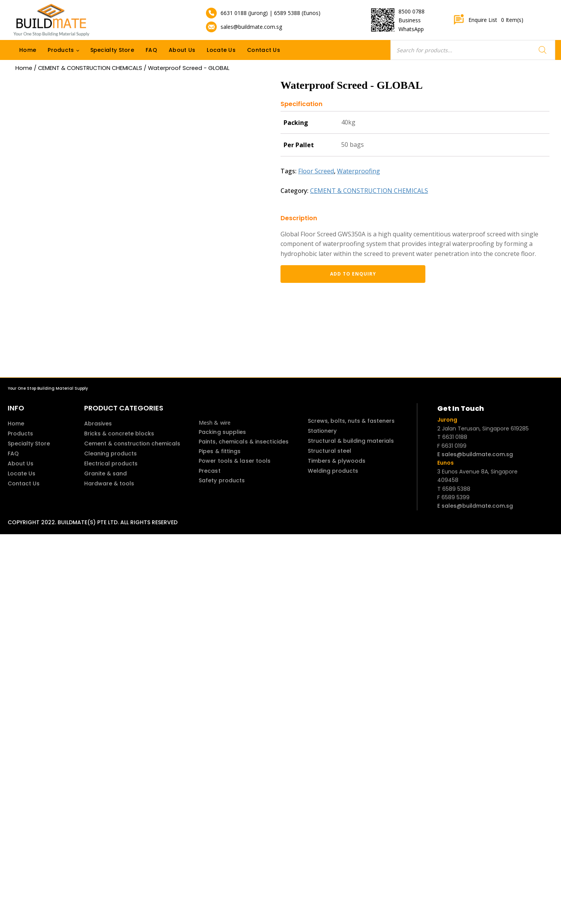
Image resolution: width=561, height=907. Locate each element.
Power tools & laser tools (235, 461)
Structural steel (329, 451)
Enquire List (488, 20)
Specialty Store (112, 50)
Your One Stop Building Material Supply (48, 388)
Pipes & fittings (220, 451)
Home (27, 50)
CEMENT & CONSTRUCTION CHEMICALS (90, 68)
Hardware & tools (109, 483)
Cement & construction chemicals (132, 443)
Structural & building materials (351, 441)
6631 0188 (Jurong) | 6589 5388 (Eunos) (270, 13)
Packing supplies (222, 432)
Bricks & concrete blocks (119, 433)
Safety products (222, 480)
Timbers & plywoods (336, 461)
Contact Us (263, 50)
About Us (182, 50)
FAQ (151, 50)
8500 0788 (411, 11)
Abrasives (98, 423)
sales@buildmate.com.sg (251, 26)
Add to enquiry (321, 274)
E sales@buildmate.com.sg (475, 454)
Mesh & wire (215, 422)
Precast (210, 471)
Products (61, 50)
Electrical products (111, 463)
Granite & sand (105, 473)
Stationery (322, 431)
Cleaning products (110, 453)
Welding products (333, 471)
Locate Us (221, 50)
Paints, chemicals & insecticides (244, 441)
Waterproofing (358, 171)
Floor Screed (316, 171)
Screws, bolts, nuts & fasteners (351, 421)
